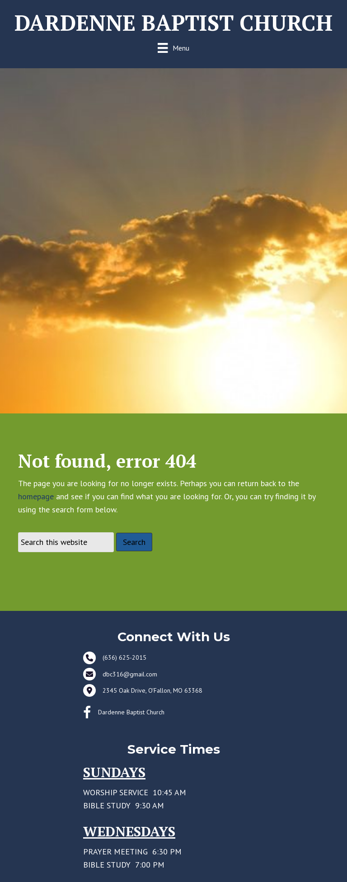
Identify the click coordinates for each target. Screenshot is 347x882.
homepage (36, 504)
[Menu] (173, 47)
